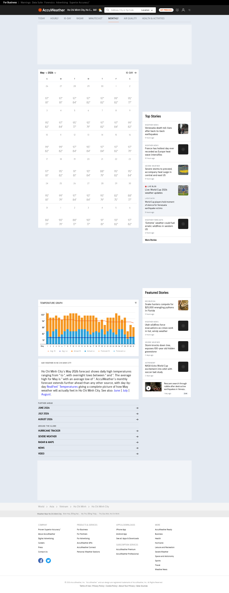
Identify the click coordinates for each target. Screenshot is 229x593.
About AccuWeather (46, 534)
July (125, 390)
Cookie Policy (112, 586)
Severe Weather (161, 552)
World (41, 506)
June (117, 390)
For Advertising (83, 538)
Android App (121, 534)
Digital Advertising (46, 538)
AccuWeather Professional (127, 554)
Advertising (62, 2)
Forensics (49, 2)
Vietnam (63, 506)
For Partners (82, 534)
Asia (52, 506)
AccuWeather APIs (84, 543)
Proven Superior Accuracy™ (49, 529)
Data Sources (142, 586)
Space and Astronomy (164, 556)
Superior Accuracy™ (79, 2)
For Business (10, 2)
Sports (158, 560)
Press (40, 547)
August (46, 394)
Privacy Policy (98, 586)
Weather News (161, 569)
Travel (157, 565)
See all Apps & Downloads (127, 538)
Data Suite (37, 2)
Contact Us (43, 552)
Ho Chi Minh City (100, 506)
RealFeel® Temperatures (62, 387)
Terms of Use (85, 586)
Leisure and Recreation (164, 547)
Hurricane (159, 543)
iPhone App (121, 529)
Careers (41, 543)
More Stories (150, 240)
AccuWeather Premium (125, 549)
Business (159, 534)
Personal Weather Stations (88, 552)
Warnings (26, 2)
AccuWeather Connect (86, 547)
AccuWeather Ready (163, 529)
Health (158, 538)
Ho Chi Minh (79, 506)
